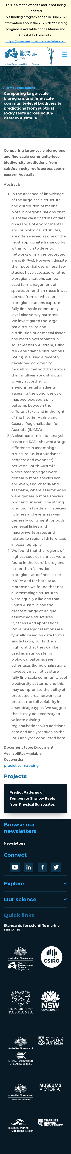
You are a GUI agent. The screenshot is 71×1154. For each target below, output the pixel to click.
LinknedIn (32, 865)
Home (10, 88)
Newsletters (15, 843)
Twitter (57, 865)
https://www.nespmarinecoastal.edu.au (35, 41)
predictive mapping (21, 766)
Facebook (46, 865)
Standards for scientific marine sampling (32, 927)
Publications (26, 88)
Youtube (18, 865)
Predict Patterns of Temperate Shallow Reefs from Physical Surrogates (32, 798)
